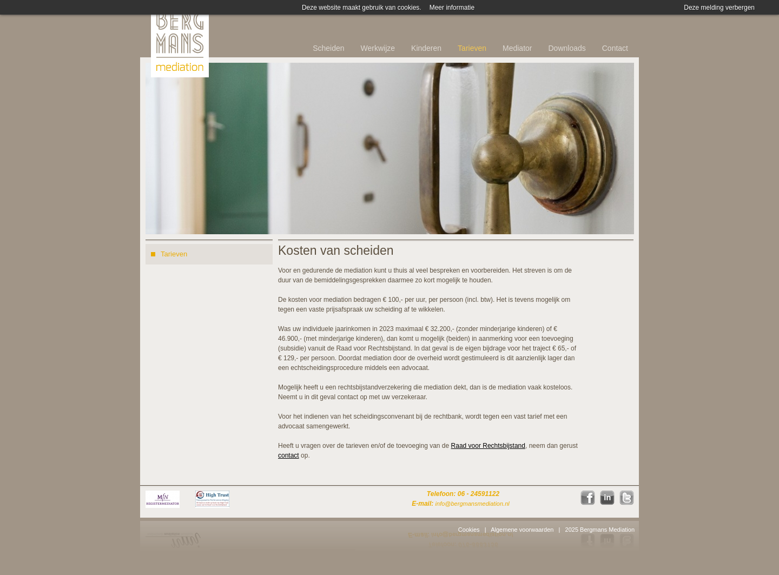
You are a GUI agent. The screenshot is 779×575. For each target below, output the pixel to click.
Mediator (517, 48)
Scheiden (328, 48)
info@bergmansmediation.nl (472, 503)
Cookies (469, 529)
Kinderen (426, 48)
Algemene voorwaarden (522, 529)
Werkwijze (378, 48)
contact (288, 455)
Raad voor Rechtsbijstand (488, 446)
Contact (615, 48)
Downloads (566, 48)
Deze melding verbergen (719, 7)
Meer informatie (452, 7)
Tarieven (472, 48)
